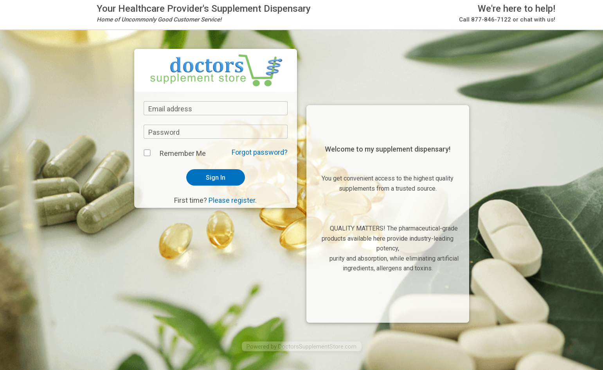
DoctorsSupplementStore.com (317, 346)
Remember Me (183, 153)
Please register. (233, 200)
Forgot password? (260, 152)
